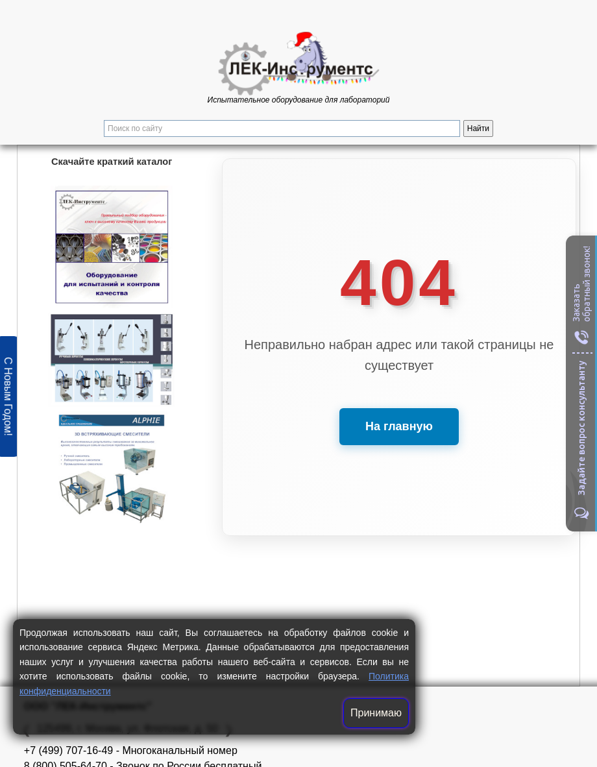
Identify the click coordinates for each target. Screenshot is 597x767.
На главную (399, 426)
